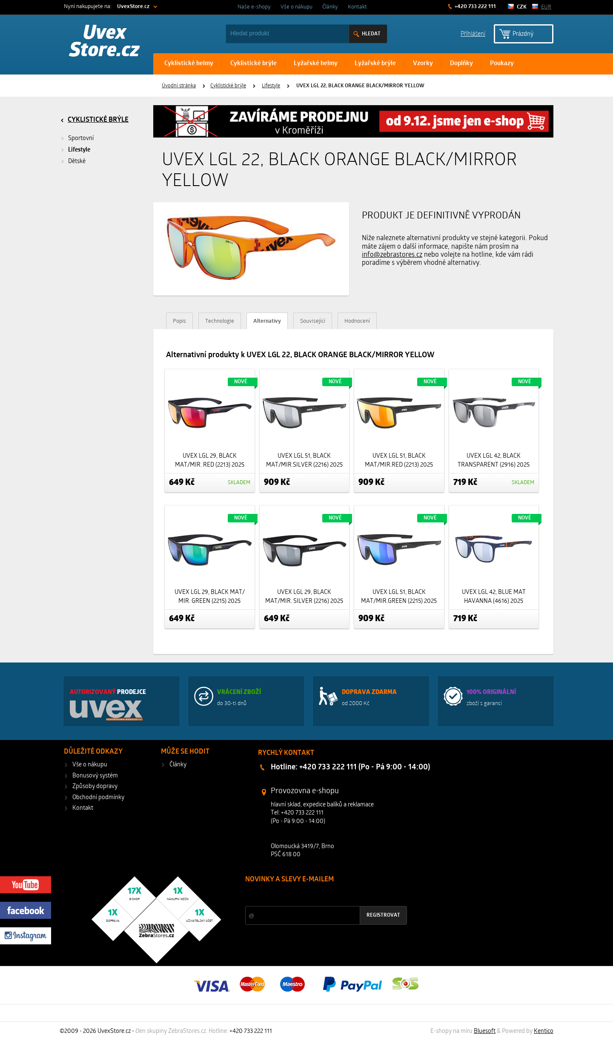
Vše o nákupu (296, 7)
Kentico (543, 1031)
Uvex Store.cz (104, 42)
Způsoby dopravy (94, 786)
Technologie (219, 321)
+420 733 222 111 (474, 6)
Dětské (77, 161)
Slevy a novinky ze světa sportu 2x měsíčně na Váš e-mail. (318, 895)
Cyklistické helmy (188, 63)
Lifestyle (271, 86)
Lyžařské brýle (375, 63)
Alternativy (267, 321)
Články (330, 7)
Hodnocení (357, 321)
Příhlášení (473, 33)
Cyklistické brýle (253, 63)
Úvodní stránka (179, 86)
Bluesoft (485, 1031)
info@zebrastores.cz (392, 255)
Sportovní (81, 138)
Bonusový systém (95, 776)
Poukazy (502, 63)
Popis (179, 321)
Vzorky (423, 63)
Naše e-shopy (254, 7)
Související (312, 321)
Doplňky (461, 63)
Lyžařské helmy (316, 63)
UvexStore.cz (133, 6)
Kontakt (357, 7)
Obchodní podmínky (98, 797)
